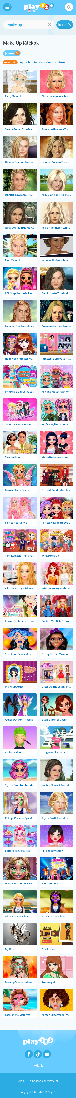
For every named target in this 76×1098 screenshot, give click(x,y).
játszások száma (42, 62)
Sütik (21, 1081)
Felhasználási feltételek (43, 1081)
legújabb (24, 62)
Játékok (9, 53)
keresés (64, 24)
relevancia (10, 62)
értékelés (60, 62)
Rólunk (38, 1065)
